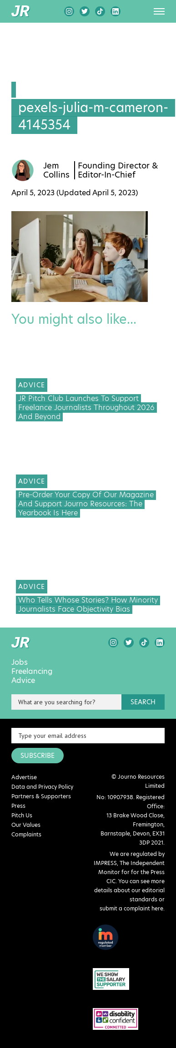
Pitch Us (21, 815)
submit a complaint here (131, 908)
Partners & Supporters (41, 796)
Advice (23, 680)
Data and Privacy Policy (42, 787)
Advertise (24, 777)
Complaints (26, 834)
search (143, 702)
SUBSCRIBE (37, 755)
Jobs (19, 662)
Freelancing (32, 671)
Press (18, 806)
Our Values (25, 825)
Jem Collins (56, 170)
